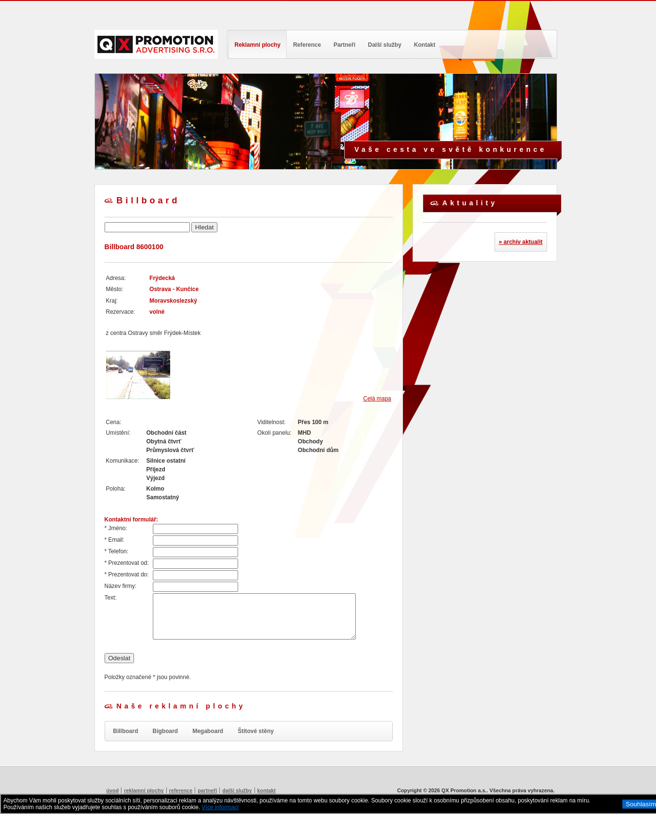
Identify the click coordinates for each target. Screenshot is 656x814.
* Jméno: (116, 528)
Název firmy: (121, 586)
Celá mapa (377, 398)
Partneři (344, 44)
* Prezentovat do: (127, 574)
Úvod (113, 790)
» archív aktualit (521, 242)
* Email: (114, 539)
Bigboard (165, 731)
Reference (307, 44)
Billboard (125, 731)
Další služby (384, 44)
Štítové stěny (256, 731)
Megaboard (207, 731)
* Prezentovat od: (127, 563)
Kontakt (425, 44)
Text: (111, 597)
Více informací (220, 807)
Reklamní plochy (258, 44)
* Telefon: (117, 551)
